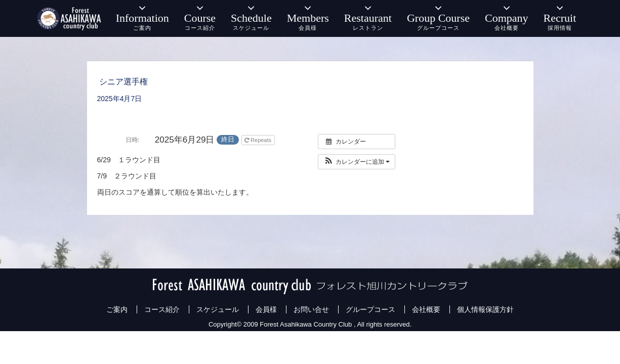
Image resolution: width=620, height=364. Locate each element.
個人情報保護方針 (485, 309)
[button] (356, 162)
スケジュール (217, 309)
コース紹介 (162, 309)
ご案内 (117, 309)
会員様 (266, 309)
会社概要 (426, 309)
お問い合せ (311, 309)
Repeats (258, 140)
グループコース (370, 309)
